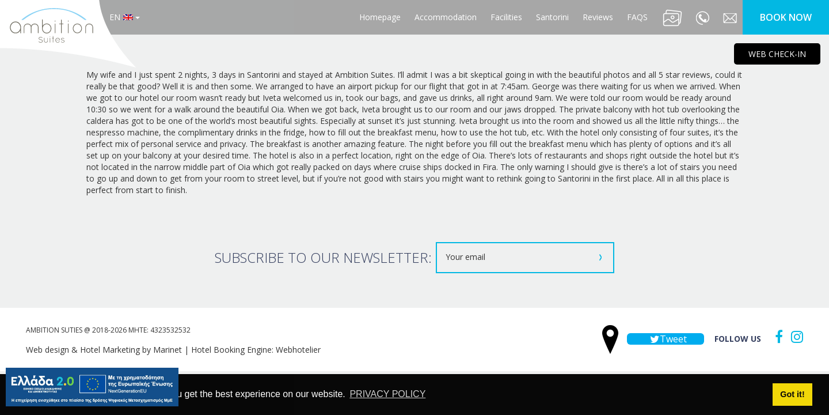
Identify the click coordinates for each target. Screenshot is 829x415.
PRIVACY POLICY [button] (387, 394)
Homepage (380, 17)
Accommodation (445, 17)
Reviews (598, 17)
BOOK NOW (786, 17)
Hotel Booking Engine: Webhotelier (256, 349)
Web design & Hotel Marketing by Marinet (104, 349)
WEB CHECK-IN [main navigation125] (777, 53)
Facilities (506, 17)
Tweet (665, 339)
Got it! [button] (792, 394)
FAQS (637, 17)
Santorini (552, 17)
